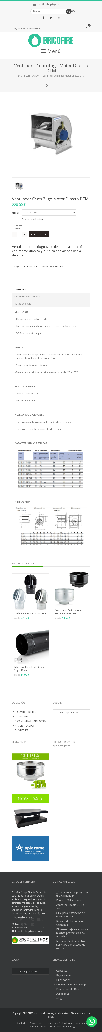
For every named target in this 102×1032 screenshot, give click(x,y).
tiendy (51, 1016)
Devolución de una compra (72, 984)
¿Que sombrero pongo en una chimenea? (72, 893)
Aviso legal (62, 993)
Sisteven (59, 266)
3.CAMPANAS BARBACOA (30, 721)
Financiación (63, 980)
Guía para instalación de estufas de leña (70, 914)
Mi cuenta (34, 28)
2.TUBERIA (22, 716)
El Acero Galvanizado (69, 900)
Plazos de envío (22, 303)
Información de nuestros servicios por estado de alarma (71, 944)
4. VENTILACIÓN (31, 75)
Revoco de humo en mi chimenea (70, 922)
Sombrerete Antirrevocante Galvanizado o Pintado (69, 612)
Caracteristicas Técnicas (27, 296)
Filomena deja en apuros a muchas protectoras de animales (72, 932)
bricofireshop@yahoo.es (50, 4)
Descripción (20, 289)
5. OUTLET (22, 730)
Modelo (16, 212)
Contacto (61, 970)
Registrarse (19, 28)
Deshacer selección (32, 219)
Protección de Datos (68, 989)
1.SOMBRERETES (25, 711)
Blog (59, 998)
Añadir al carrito (38, 234)
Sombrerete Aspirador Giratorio (30, 613)
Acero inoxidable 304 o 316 (70, 906)
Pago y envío (64, 975)
